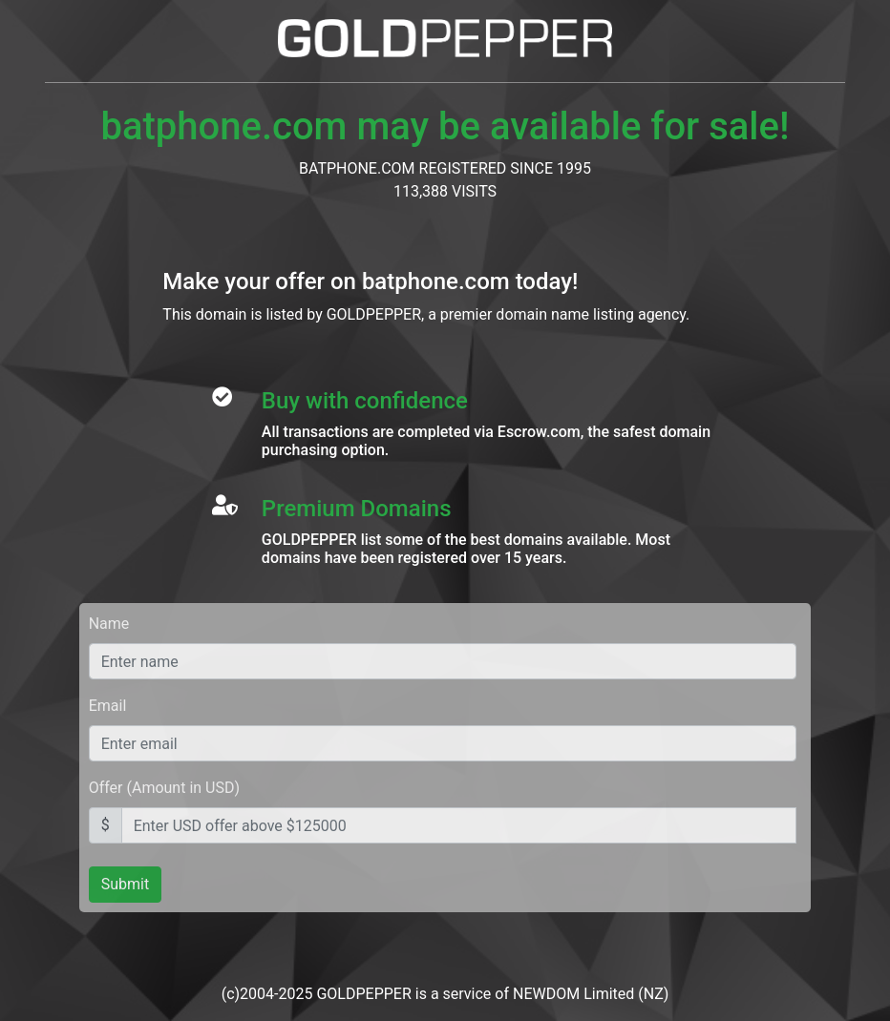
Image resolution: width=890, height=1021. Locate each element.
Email (108, 706)
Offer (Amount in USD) (164, 788)
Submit (125, 884)
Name (109, 624)
